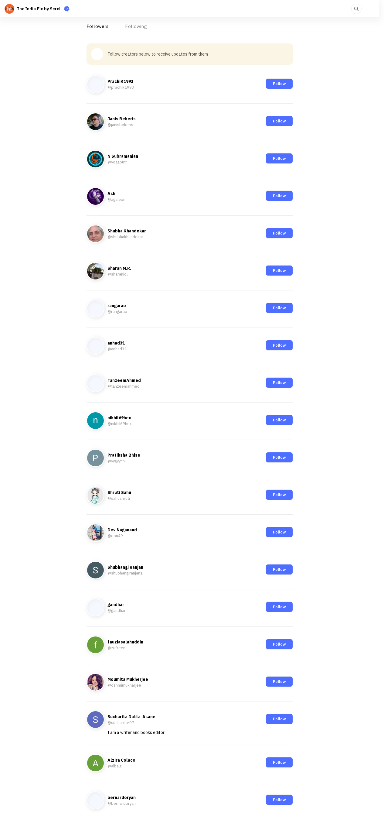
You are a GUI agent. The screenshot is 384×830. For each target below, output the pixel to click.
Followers (97, 26)
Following (136, 26)
